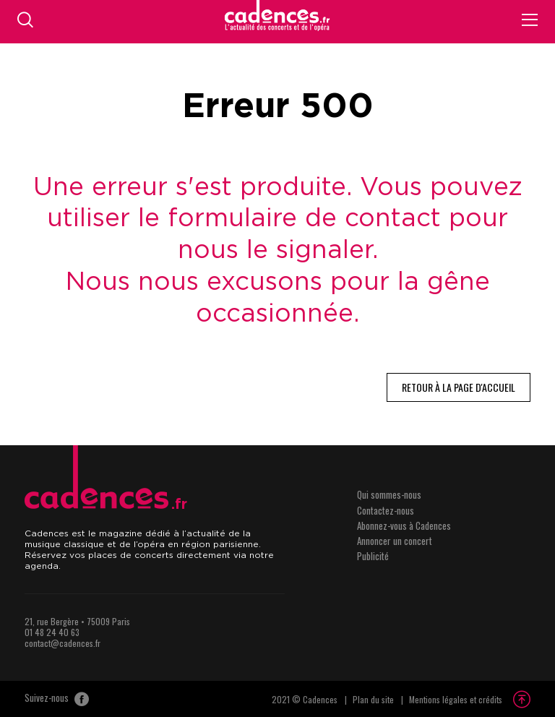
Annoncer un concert (394, 540)
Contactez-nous (385, 510)
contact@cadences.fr (62, 643)
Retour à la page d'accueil (458, 387)
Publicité (373, 556)
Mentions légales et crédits (455, 699)
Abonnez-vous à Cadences (404, 525)
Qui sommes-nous (389, 494)
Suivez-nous (57, 699)
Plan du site (373, 699)
